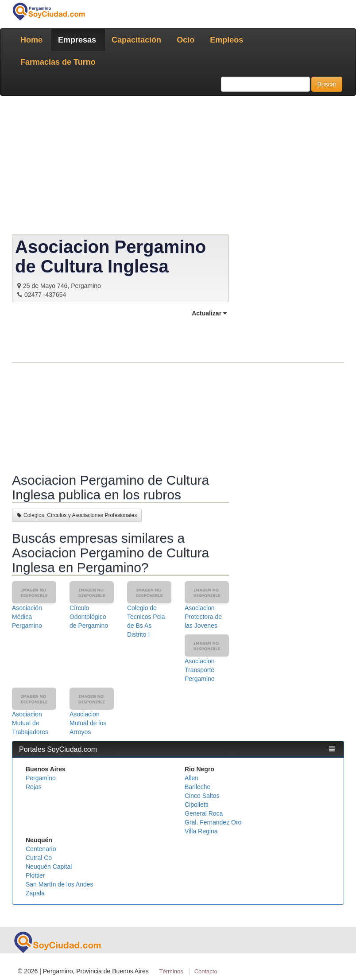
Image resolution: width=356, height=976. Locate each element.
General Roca (204, 813)
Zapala (35, 893)
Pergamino (41, 778)
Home (31, 39)
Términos (171, 971)
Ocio (185, 39)
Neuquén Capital (49, 866)
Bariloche (197, 786)
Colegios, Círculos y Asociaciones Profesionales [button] (77, 515)
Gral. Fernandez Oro (213, 822)
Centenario (41, 848)
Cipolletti (197, 804)
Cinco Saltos (202, 795)
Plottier (35, 875)
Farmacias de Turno (58, 62)
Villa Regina (201, 831)
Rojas (34, 786)
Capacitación (136, 39)
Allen (191, 778)
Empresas (77, 39)
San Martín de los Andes (59, 884)
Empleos (226, 39)
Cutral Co (39, 857)
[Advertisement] (178, 167)
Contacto (205, 971)
